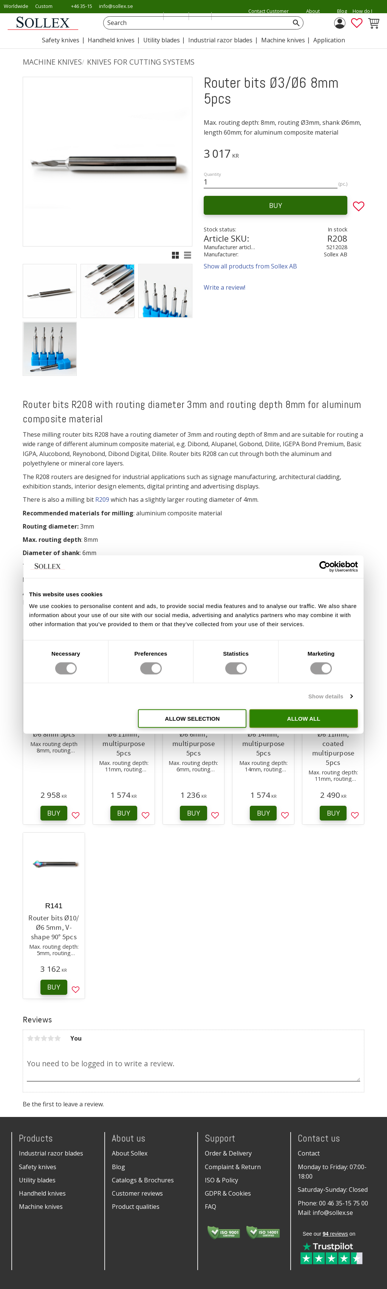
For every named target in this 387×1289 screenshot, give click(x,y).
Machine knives (41, 1206)
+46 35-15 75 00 (81, 11)
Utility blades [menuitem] (161, 40)
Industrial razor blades (51, 1153)
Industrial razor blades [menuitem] (220, 40)
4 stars (50, 1038)
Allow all (303, 718)
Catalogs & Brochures (143, 1180)
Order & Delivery (228, 1153)
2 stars (37, 1038)
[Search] (296, 23)
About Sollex (129, 1153)
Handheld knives (42, 1193)
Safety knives (37, 1167)
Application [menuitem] (329, 40)
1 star (30, 1038)
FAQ (210, 1206)
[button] (356, 23)
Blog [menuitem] (342, 11)
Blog (118, 1167)
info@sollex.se (116, 6)
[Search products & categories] (195, 23)
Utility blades (37, 1180)
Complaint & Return (233, 1167)
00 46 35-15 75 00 (343, 1203)
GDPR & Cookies (228, 1193)
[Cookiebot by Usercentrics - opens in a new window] (325, 566)
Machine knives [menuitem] (283, 40)
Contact (309, 1153)
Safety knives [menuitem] (60, 40)
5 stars (57, 1038)
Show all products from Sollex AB (250, 266)
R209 (102, 499)
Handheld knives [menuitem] (111, 40)
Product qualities (135, 1206)
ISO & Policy (221, 1180)
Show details (326, 696)
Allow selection (192, 718)
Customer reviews (137, 1193)
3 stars (43, 1038)
